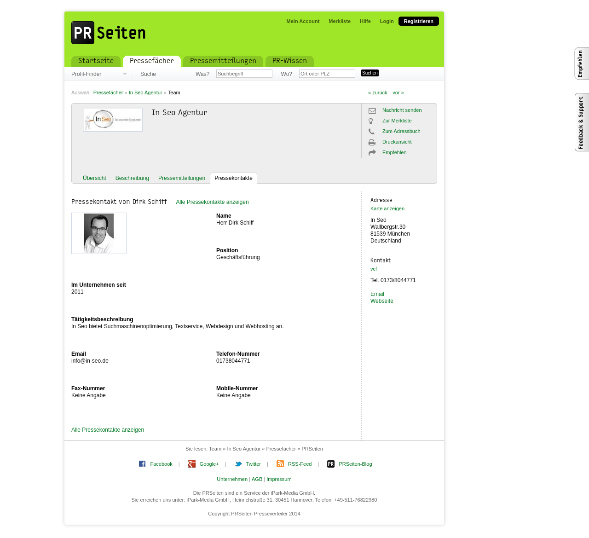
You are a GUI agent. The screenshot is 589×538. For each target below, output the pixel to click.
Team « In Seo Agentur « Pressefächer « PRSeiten (266, 448)
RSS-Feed (300, 464)
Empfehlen (394, 152)
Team (174, 92)
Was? (202, 74)
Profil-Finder (86, 74)
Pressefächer (108, 92)
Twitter (253, 464)
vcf (373, 269)
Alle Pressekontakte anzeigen (212, 202)
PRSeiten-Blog (355, 464)
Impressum (278, 479)
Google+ (209, 464)
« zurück (377, 92)
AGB (257, 479)
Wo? (286, 74)
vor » (398, 92)
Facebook (161, 464)
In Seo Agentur (145, 92)
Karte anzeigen (387, 208)
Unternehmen (232, 479)
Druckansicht (397, 142)
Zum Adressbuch (401, 131)
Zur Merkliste (397, 120)
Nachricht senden (402, 110)
